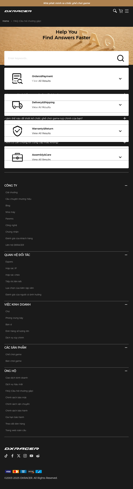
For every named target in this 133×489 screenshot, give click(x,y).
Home (6, 21)
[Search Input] (66, 58)
